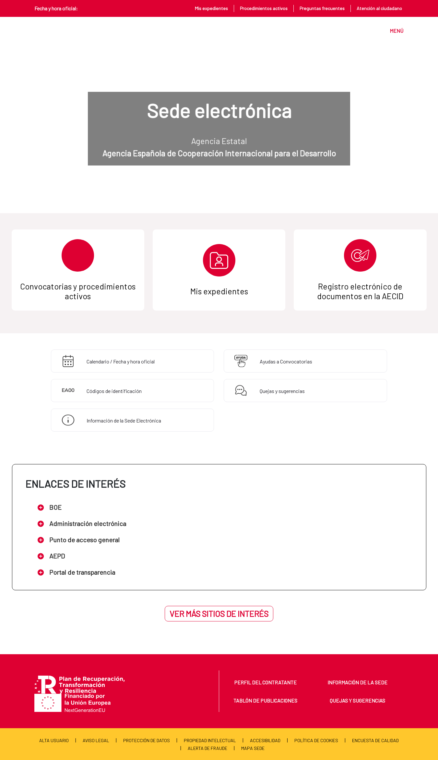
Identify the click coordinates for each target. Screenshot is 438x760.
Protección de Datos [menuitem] (146, 740)
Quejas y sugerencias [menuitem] (357, 700)
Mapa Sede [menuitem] (253, 748)
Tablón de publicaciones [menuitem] (265, 700)
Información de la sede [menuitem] (357, 682)
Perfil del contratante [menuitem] (265, 682)
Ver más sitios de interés (219, 614)
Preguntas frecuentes (322, 8)
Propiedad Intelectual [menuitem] (210, 740)
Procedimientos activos (264, 8)
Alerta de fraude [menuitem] (207, 748)
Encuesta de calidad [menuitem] (375, 740)
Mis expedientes (211, 8)
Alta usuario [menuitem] (54, 740)
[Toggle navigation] (393, 30)
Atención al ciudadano (379, 8)
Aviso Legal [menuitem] (96, 740)
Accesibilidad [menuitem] (265, 740)
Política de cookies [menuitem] (316, 740)
